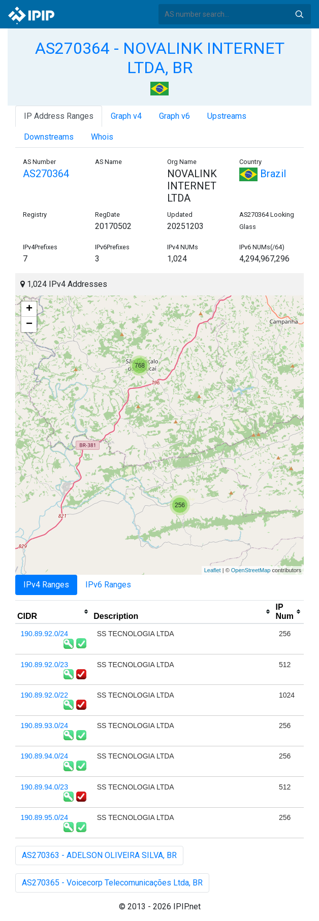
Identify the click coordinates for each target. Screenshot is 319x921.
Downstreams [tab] (49, 137)
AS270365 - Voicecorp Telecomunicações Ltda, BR (112, 882)
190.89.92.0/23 (44, 665)
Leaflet (212, 570)
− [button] (29, 324)
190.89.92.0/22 (44, 695)
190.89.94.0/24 (44, 756)
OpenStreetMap (251, 570)
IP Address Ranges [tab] (58, 116)
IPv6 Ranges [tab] (108, 584)
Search (299, 14)
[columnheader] (53, 611)
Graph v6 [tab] (174, 116)
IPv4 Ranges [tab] (46, 584)
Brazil (262, 174)
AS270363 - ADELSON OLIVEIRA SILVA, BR (99, 855)
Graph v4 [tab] (126, 116)
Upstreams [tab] (226, 116)
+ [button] (29, 309)
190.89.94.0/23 (44, 787)
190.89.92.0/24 (44, 634)
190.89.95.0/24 (44, 817)
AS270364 (46, 174)
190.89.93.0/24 (44, 725)
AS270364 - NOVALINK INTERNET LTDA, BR (159, 58)
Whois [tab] (102, 137)
